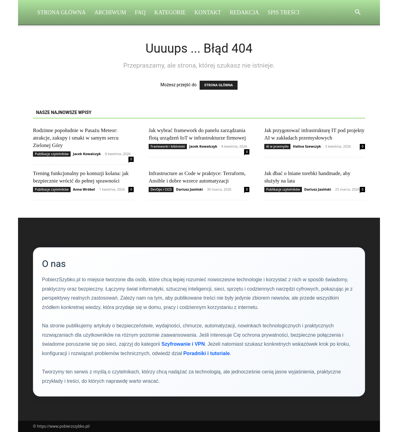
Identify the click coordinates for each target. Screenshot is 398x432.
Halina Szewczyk (307, 146)
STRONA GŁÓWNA (218, 85)
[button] (357, 13)
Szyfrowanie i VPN (183, 344)
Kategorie (170, 12)
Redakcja (244, 12)
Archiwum (110, 12)
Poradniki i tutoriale (206, 353)
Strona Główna (61, 12)
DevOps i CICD (161, 189)
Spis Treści (283, 12)
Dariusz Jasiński (189, 189)
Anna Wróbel (84, 189)
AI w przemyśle (277, 146)
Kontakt (207, 12)
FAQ (140, 12)
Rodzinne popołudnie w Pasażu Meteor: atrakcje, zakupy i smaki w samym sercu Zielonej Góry (75, 137)
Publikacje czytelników (52, 154)
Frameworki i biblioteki (167, 146)
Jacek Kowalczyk (87, 153)
